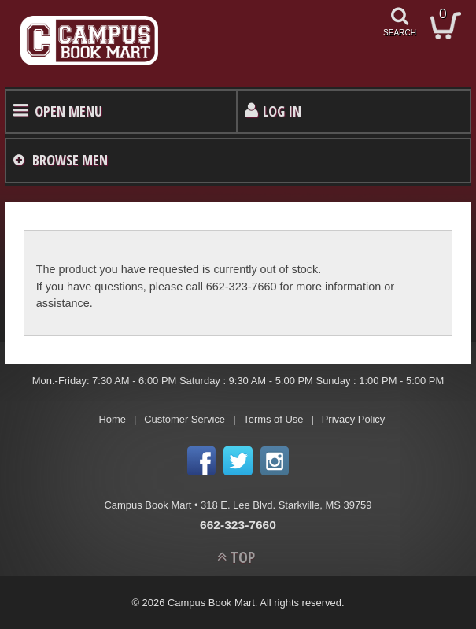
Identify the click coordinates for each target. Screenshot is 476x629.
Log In (282, 111)
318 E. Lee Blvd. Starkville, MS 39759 (286, 505)
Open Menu (68, 111)
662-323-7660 (238, 524)
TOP (243, 557)
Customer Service (184, 419)
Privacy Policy (354, 419)
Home (112, 419)
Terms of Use (273, 419)
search (399, 32)
